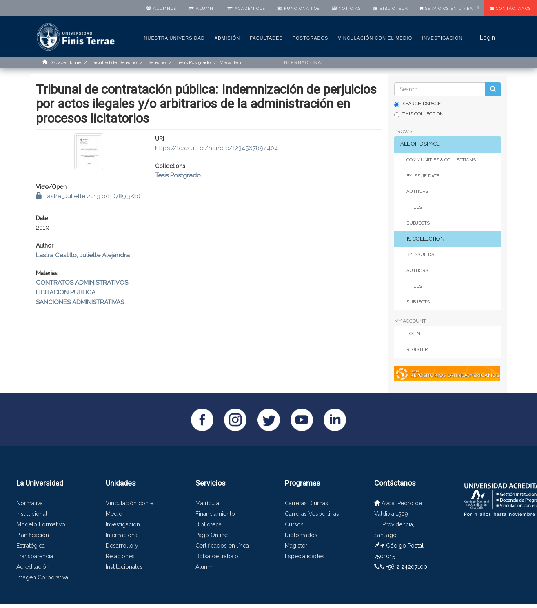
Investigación (442, 37)
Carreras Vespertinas (312, 514)
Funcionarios (298, 8)
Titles (414, 207)
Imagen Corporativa (42, 577)
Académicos (246, 8)
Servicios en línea (446, 8)
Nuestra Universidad (174, 37)
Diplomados (301, 535)
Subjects (418, 223)
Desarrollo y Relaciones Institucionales (124, 556)
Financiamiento (215, 514)
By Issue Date (422, 176)
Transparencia (34, 556)
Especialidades (304, 556)
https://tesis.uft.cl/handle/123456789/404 (216, 148)
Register (417, 349)
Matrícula (207, 503)
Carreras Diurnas (306, 503)
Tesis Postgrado (178, 175)
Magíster (296, 545)
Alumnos (161, 8)
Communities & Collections (441, 160)
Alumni (202, 8)
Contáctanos (510, 8)
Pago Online (211, 535)
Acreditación (32, 567)
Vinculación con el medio (375, 37)
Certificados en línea (222, 545)
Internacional (303, 62)
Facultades (266, 37)
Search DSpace (417, 104)
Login (413, 333)
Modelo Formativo (40, 524)
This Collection (419, 114)
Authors (417, 191)
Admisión (227, 37)
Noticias (346, 8)
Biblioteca (390, 8)
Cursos (294, 524)
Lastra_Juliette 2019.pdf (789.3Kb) (88, 196)
